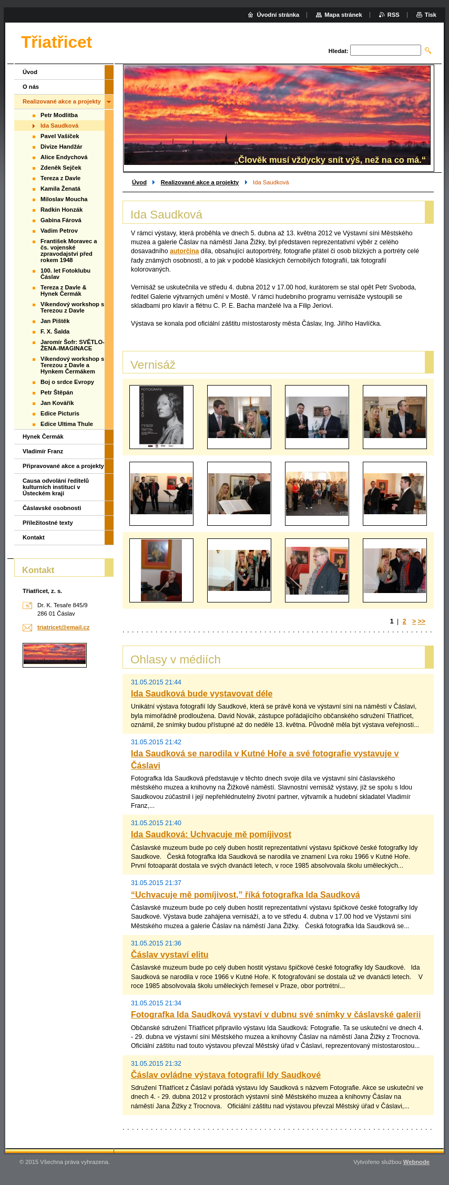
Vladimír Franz (43, 451)
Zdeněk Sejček (60, 167)
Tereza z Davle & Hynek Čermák (63, 290)
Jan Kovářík (57, 403)
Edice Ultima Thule (66, 424)
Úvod (139, 182)
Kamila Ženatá (60, 188)
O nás (31, 87)
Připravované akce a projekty (63, 466)
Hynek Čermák (43, 436)
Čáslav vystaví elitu (170, 954)
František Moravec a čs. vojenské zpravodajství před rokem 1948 (68, 250)
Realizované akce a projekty (200, 182)
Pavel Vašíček (59, 136)
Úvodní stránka (278, 15)
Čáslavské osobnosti (52, 508)
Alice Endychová (64, 157)
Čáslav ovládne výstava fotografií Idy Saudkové (226, 1074)
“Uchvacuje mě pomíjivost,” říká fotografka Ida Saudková (245, 894)
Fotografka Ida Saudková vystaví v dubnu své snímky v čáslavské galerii (276, 1014)
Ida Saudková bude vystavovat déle (201, 693)
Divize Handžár (61, 146)
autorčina (184, 251)
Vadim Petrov (59, 230)
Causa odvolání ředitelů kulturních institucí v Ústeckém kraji (56, 486)
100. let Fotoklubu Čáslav (65, 273)
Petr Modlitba (59, 115)
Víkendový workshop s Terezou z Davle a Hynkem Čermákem (72, 365)
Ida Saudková (59, 125)
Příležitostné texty (48, 522)
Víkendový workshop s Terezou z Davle (72, 307)
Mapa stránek (343, 15)
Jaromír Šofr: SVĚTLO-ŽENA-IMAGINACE (72, 345)
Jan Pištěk (54, 321)
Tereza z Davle (60, 178)
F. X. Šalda (54, 331)
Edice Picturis (59, 413)
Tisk (430, 15)
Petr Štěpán (56, 392)
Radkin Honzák (61, 209)
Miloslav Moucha (64, 199)
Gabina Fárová (60, 220)
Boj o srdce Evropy (67, 382)
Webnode (416, 1162)
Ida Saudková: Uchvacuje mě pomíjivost (211, 834)
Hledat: (339, 51)
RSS (393, 15)
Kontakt (34, 537)
